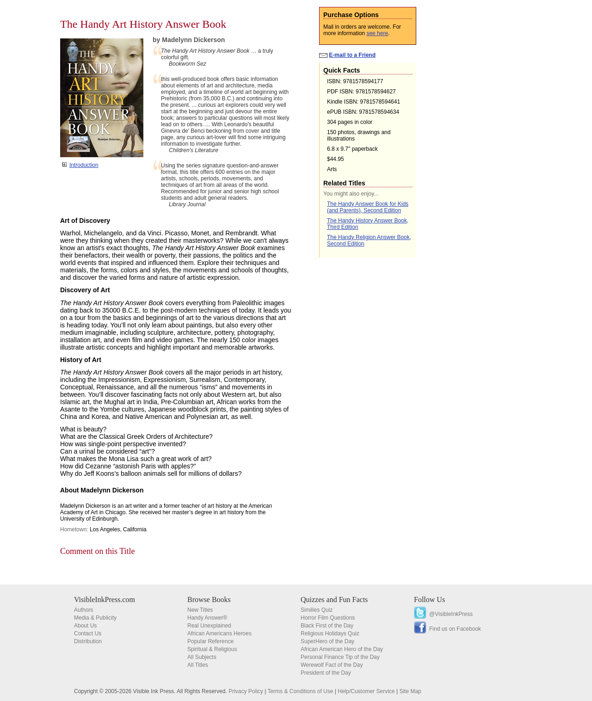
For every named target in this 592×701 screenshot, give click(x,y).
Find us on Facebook (455, 629)
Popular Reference (210, 641)
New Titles (200, 610)
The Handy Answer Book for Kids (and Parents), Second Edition (367, 207)
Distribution (88, 641)
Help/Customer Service (366, 691)
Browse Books (209, 599)
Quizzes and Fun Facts (334, 599)
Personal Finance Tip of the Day (340, 657)
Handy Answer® (207, 618)
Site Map (410, 691)
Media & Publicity (95, 618)
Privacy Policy (245, 691)
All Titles (197, 665)
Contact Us (87, 633)
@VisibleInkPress (451, 614)
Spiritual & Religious (212, 649)
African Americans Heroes (219, 633)
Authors (83, 610)
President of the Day (326, 673)
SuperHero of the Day (327, 641)
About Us (85, 625)
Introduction (84, 165)
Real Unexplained (209, 625)
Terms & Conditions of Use (300, 691)
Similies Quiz (317, 610)
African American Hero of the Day (342, 649)
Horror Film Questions (328, 618)
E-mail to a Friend (352, 55)
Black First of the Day (327, 625)
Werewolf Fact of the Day (332, 665)
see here (377, 33)
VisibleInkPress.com (104, 599)
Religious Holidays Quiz (330, 633)
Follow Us (429, 599)
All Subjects (201, 657)
